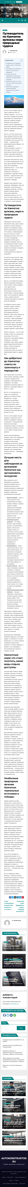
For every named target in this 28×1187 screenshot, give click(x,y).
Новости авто (7, 1087)
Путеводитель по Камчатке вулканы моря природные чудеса (13, 40)
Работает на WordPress (7, 1171)
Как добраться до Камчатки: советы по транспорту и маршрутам (13, 70)
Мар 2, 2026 (8, 1142)
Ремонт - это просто (8, 1136)
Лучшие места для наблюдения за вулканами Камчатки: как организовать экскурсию (13, 76)
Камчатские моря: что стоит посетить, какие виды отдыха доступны (14, 83)
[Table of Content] (21, 60)
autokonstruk (13, 50)
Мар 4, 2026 (8, 1126)
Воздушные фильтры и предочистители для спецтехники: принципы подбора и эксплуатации (13, 1052)
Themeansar (14, 1173)
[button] (18, 20)
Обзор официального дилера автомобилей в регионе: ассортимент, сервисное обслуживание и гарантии (14, 1059)
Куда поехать (7, 1103)
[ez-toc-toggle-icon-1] (20, 60)
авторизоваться (14, 1004)
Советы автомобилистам (14, 959)
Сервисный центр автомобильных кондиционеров (12, 1107)
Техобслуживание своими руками (10, 1183)
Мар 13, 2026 (8, 1110)
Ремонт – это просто (14, 1180)
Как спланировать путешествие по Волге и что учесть (9, 905)
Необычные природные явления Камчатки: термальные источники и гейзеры (12, 89)
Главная (4, 1177)
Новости (5, 30)
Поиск (4, 1023)
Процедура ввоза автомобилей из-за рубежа (12, 1091)
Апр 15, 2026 (8, 1093)
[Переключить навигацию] (25, 20)
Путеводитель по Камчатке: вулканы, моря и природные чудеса (13, 65)
